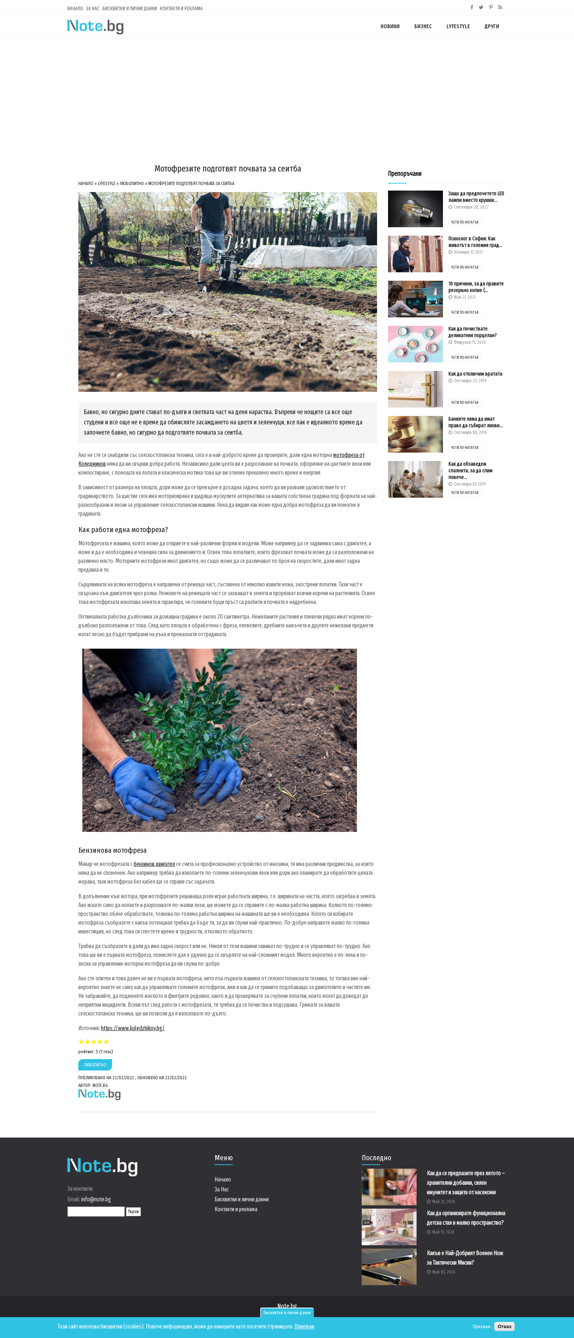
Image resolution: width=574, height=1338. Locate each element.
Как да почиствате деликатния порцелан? (472, 332)
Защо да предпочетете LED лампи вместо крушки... (476, 197)
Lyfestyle (458, 26)
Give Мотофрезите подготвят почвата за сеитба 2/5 (88, 1041)
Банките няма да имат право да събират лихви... (475, 422)
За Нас (93, 8)
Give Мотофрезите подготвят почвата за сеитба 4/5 (100, 1041)
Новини (390, 26)
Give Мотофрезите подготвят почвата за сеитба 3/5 (94, 1041)
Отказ (504, 1326)
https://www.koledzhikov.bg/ (133, 1028)
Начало (75, 8)
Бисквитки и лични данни (287, 1313)
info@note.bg (96, 1199)
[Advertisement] (287, 93)
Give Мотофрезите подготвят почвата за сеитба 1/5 (81, 1041)
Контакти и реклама (181, 8)
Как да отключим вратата (475, 374)
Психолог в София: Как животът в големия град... (475, 242)
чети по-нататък (464, 222)
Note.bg (287, 1306)
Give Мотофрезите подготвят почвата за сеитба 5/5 (106, 1041)
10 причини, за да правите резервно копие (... (476, 287)
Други (492, 26)
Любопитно (132, 183)
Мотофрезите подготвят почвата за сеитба (191, 183)
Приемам (304, 1326)
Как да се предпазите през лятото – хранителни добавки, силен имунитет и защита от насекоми (466, 1183)
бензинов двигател (154, 863)
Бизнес (423, 26)
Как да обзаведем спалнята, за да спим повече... (470, 470)
